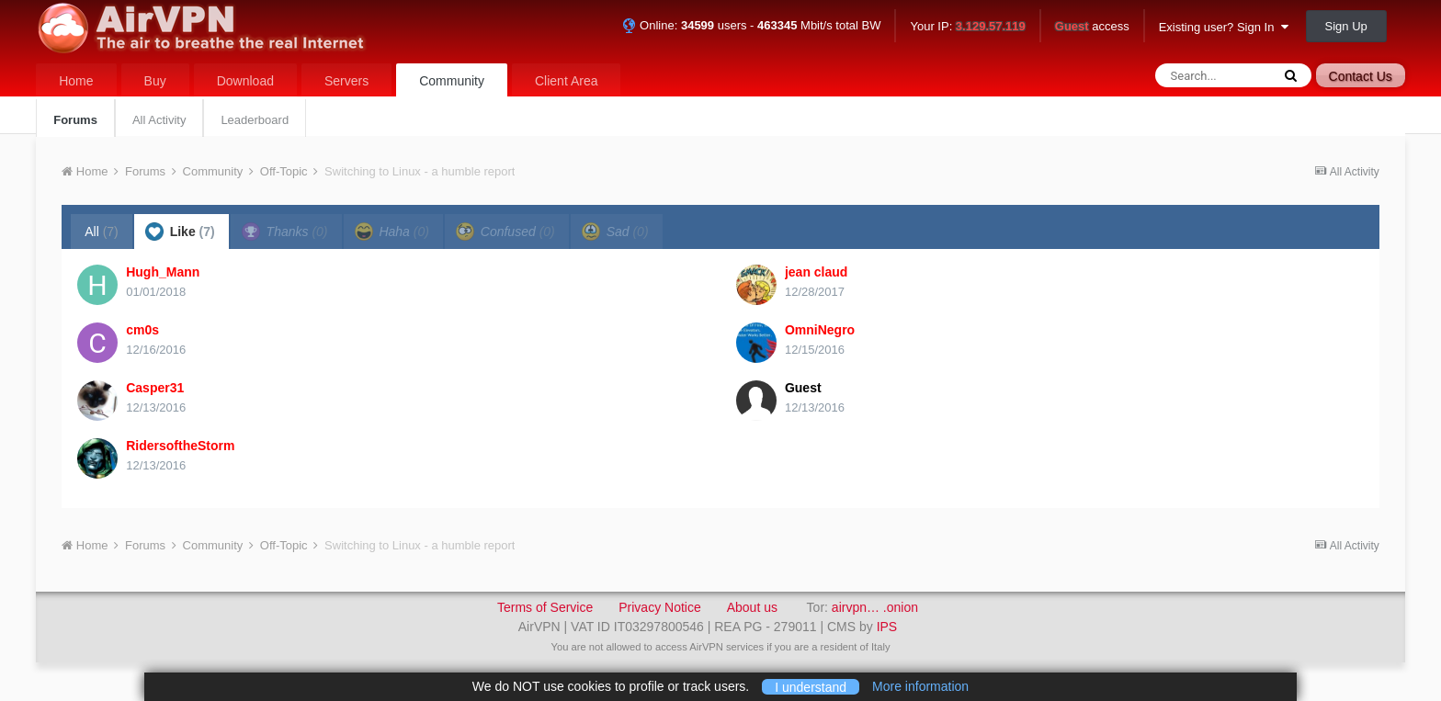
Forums (75, 120)
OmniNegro (820, 329)
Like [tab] (180, 231)
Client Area (566, 80)
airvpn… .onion (875, 607)
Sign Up (1346, 26)
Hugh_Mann (162, 272)
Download (245, 80)
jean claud (816, 272)
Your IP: (967, 27)
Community (451, 80)
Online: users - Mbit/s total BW (751, 25)
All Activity (159, 120)
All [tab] (102, 231)
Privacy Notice (659, 607)
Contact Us (1360, 76)
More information (920, 686)
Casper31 (155, 387)
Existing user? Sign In (1223, 27)
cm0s (142, 329)
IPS (887, 626)
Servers (346, 80)
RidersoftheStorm (180, 445)
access (1092, 27)
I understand (810, 686)
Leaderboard (255, 120)
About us (752, 607)
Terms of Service (545, 607)
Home (76, 80)
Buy (155, 80)
